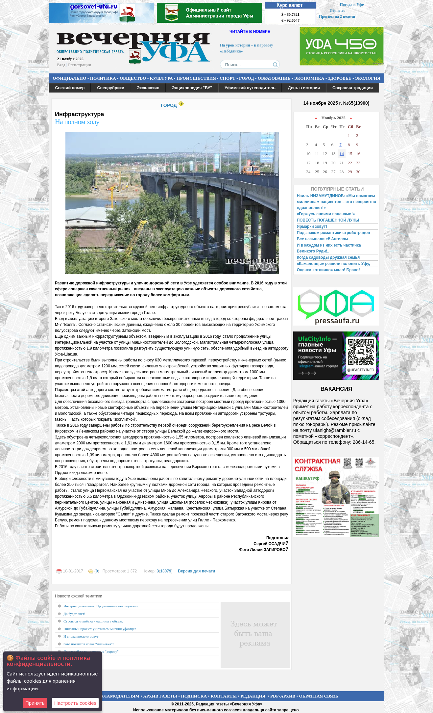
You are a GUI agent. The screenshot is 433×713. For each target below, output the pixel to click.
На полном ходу (77, 122)
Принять (35, 703)
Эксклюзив (148, 88)
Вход (61, 65)
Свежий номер (70, 88)
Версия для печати (196, 571)
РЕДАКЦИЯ (252, 696)
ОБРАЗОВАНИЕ (274, 78)
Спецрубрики (110, 88)
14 (342, 153)
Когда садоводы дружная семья (328, 257)
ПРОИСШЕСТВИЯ (196, 78)
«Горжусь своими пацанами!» (326, 214)
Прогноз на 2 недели (337, 16)
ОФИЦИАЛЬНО (69, 78)
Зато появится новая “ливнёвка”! (88, 644)
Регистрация (79, 65)
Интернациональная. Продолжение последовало (100, 606)
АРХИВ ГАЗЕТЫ (160, 696)
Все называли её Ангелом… (324, 239)
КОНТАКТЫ (224, 696)
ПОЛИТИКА (103, 78)
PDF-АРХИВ (282, 696)
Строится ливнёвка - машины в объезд (93, 621)
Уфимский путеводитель (250, 88)
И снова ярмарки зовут (80, 636)
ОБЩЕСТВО (133, 78)
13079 (165, 571)
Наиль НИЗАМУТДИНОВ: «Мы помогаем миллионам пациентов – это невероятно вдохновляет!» (336, 202)
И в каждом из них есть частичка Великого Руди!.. (329, 248)
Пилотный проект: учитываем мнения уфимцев (99, 629)
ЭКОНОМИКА (309, 78)
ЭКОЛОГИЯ (367, 78)
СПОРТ (227, 78)
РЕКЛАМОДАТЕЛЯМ (117, 696)
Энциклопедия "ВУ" (192, 88)
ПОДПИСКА (194, 696)
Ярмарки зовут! (312, 226)
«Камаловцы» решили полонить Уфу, (333, 263)
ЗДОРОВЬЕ (339, 78)
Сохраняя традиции (352, 88)
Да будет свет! (74, 614)
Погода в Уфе (352, 4)
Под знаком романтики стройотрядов (333, 232)
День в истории (304, 88)
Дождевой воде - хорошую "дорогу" (91, 651)
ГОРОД (246, 78)
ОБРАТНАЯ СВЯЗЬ (318, 696)
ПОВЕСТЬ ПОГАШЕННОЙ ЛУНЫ (328, 220)
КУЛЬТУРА (161, 78)
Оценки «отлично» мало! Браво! (328, 270)
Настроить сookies (75, 703)
